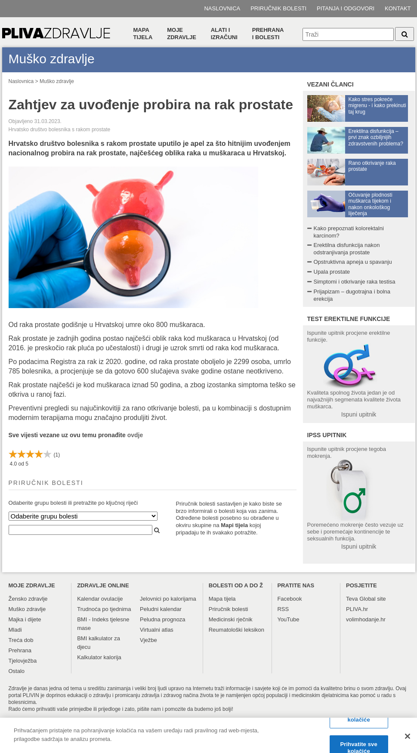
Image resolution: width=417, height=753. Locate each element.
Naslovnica (222, 8)
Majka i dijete (25, 619)
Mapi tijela (234, 525)
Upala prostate (332, 271)
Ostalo (17, 671)
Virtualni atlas (156, 629)
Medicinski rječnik (231, 619)
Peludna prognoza (162, 619)
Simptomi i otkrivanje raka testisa (354, 281)
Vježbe (148, 640)
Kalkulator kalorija (99, 657)
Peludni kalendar (161, 609)
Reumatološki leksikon (236, 629)
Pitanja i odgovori (345, 8)
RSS (283, 609)
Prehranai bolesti (268, 33)
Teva (352, 599)
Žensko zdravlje (28, 599)
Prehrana (20, 650)
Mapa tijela (143, 33)
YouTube (288, 619)
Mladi (15, 629)
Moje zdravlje (181, 33)
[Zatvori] (407, 739)
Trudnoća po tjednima (104, 609)
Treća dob (21, 640)
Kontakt (398, 8)
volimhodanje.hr (366, 619)
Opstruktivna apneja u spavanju (353, 262)
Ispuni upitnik (359, 414)
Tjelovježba (23, 660)
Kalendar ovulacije (100, 599)
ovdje (135, 435)
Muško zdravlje (57, 81)
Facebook (289, 599)
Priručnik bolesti (278, 8)
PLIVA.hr (357, 609)
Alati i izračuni (224, 33)
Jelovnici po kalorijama (168, 599)
